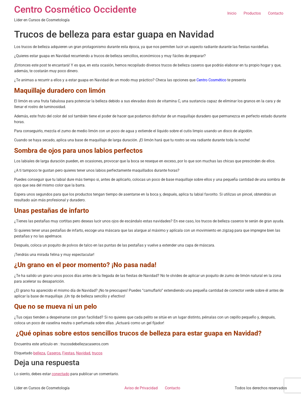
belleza (39, 353)
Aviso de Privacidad (141, 388)
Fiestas (68, 353)
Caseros (54, 353)
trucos (97, 353)
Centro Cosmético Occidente (75, 9)
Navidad (83, 353)
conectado (60, 374)
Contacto (275, 13)
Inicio (231, 13)
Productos (252, 13)
